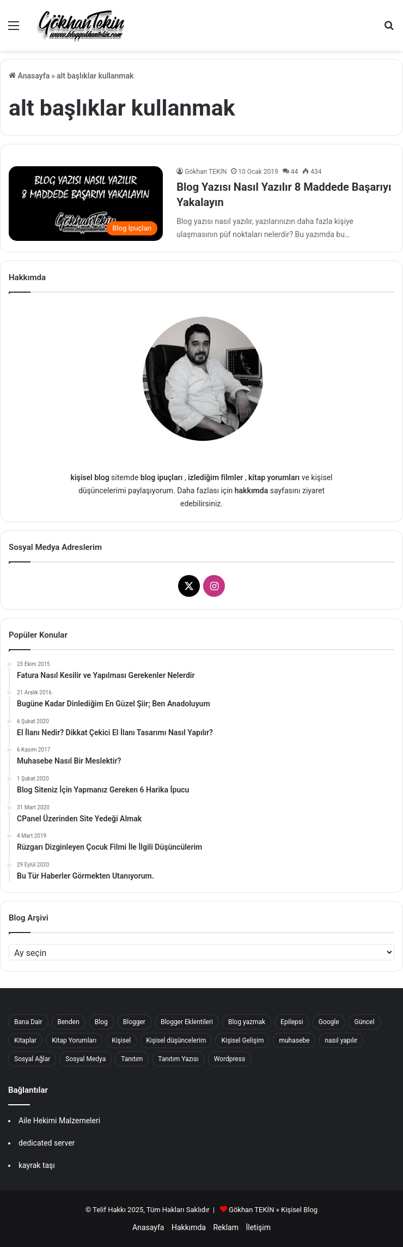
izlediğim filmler (215, 477)
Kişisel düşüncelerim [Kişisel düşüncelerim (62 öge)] (176, 1040)
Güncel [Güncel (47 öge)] (365, 1022)
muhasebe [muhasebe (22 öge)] (294, 1040)
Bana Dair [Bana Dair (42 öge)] (28, 1022)
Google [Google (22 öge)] (329, 1022)
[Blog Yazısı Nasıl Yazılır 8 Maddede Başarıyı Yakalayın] (86, 203)
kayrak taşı (37, 1165)
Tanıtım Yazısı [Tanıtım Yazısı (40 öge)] (178, 1059)
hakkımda (251, 490)
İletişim (258, 1227)
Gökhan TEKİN (206, 171)
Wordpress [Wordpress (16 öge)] (229, 1059)
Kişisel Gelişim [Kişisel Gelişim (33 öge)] (242, 1040)
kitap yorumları (274, 477)
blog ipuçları (161, 477)
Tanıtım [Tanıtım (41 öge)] (132, 1059)
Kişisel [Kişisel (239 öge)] (121, 1040)
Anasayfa (29, 75)
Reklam (225, 1227)
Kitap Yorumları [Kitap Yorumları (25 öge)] (74, 1040)
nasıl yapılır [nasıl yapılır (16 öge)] (341, 1040)
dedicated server (47, 1143)
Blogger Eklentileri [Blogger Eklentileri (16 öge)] (187, 1022)
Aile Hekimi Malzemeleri (59, 1120)
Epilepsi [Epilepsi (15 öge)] (291, 1022)
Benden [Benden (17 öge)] (69, 1022)
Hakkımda (189, 1227)
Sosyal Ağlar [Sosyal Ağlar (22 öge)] (32, 1059)
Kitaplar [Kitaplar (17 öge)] (25, 1040)
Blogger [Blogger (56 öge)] (134, 1022)
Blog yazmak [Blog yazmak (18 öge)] (246, 1022)
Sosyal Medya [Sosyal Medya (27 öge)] (85, 1059)
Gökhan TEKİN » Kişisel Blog (273, 1210)
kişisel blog (90, 477)
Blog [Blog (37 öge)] (101, 1022)
